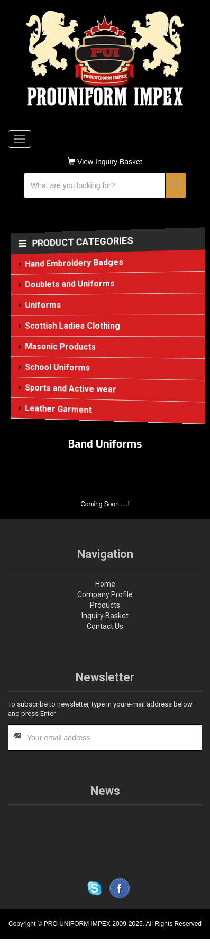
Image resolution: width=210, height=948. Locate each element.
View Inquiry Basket (105, 161)
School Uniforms (57, 367)
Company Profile (105, 594)
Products (105, 605)
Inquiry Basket (105, 615)
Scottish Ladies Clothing (72, 326)
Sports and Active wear (70, 389)
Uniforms (43, 305)
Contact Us (105, 626)
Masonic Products (60, 346)
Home (105, 584)
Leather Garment (58, 409)
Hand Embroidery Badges (74, 263)
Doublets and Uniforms (70, 284)
